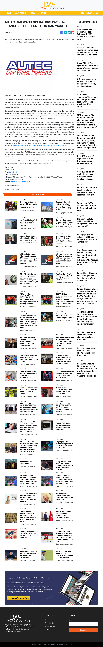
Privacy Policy (50, 623)
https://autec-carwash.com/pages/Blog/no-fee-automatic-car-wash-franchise (40, 146)
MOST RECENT (20, 13)
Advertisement (50, 626)
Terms (47, 620)
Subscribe (83, 630)
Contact (47, 630)
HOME (9, 13)
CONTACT (42, 13)
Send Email (13, 172)
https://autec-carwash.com (20, 182)
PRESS (32, 13)
